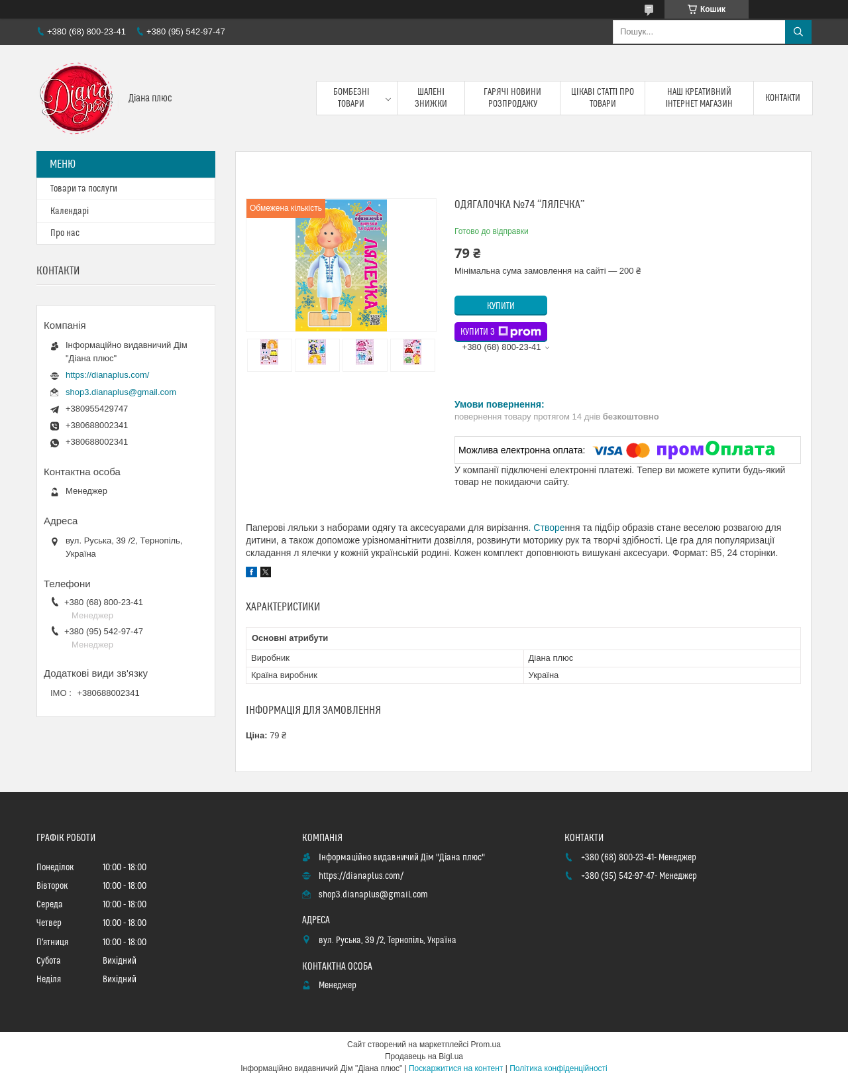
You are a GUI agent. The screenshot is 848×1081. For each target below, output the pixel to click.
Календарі (69, 211)
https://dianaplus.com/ (107, 375)
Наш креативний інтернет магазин (699, 98)
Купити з (500, 332)
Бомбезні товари (351, 98)
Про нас (65, 233)
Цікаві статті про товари (603, 98)
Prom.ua (486, 1044)
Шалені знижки (431, 98)
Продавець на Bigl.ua (424, 1056)
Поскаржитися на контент (456, 1068)
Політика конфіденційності (558, 1068)
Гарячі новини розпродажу (512, 98)
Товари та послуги (83, 189)
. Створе (547, 527)
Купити (501, 306)
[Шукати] (798, 32)
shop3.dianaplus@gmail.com (121, 392)
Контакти (782, 98)
